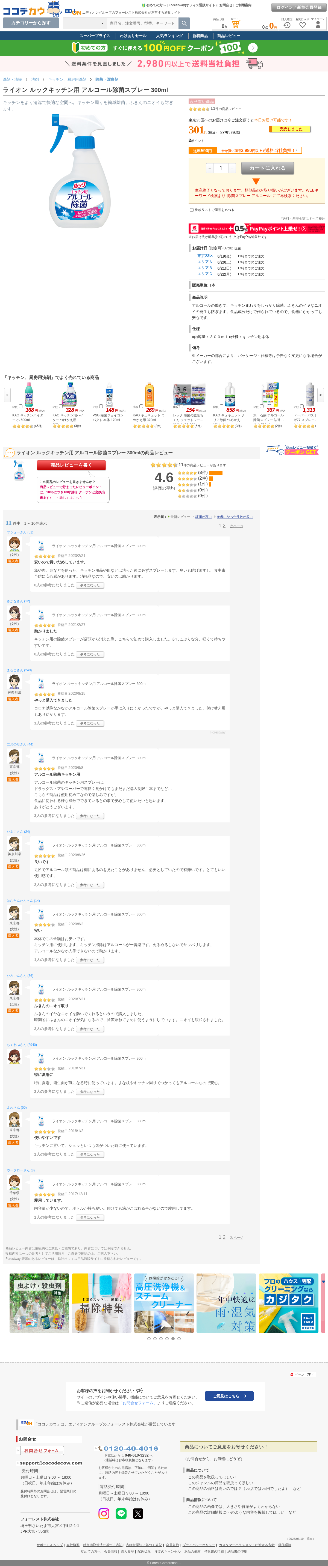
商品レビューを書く (71, 465)
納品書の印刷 (237, 1551)
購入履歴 (127, 1551)
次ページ (236, 526)
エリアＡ (205, 261)
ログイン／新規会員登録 (299, 7)
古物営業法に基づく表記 (144, 1545)
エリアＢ (205, 268)
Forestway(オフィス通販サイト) (192, 5)
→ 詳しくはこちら (68, 498)
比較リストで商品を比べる (214, 210)
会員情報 (110, 1551)
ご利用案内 (243, 5)
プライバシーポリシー (199, 1545)
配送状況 (144, 1551)
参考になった (90, 585)
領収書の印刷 (214, 1551)
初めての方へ (154, 5)
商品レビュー (228, 36)
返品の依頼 (192, 1551)
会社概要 (73, 1545)
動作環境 (284, 1545)
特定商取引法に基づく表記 (102, 1545)
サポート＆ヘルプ (50, 1545)
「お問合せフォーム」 (138, 1403)
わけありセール (133, 36)
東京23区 (205, 255)
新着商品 (200, 36)
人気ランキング (169, 36)
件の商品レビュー (226, 109)
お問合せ (225, 5)
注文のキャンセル (167, 1551)
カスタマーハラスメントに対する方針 (247, 1545)
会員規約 (172, 1545)
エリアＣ (205, 274)
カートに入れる (268, 168)
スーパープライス (95, 36)
